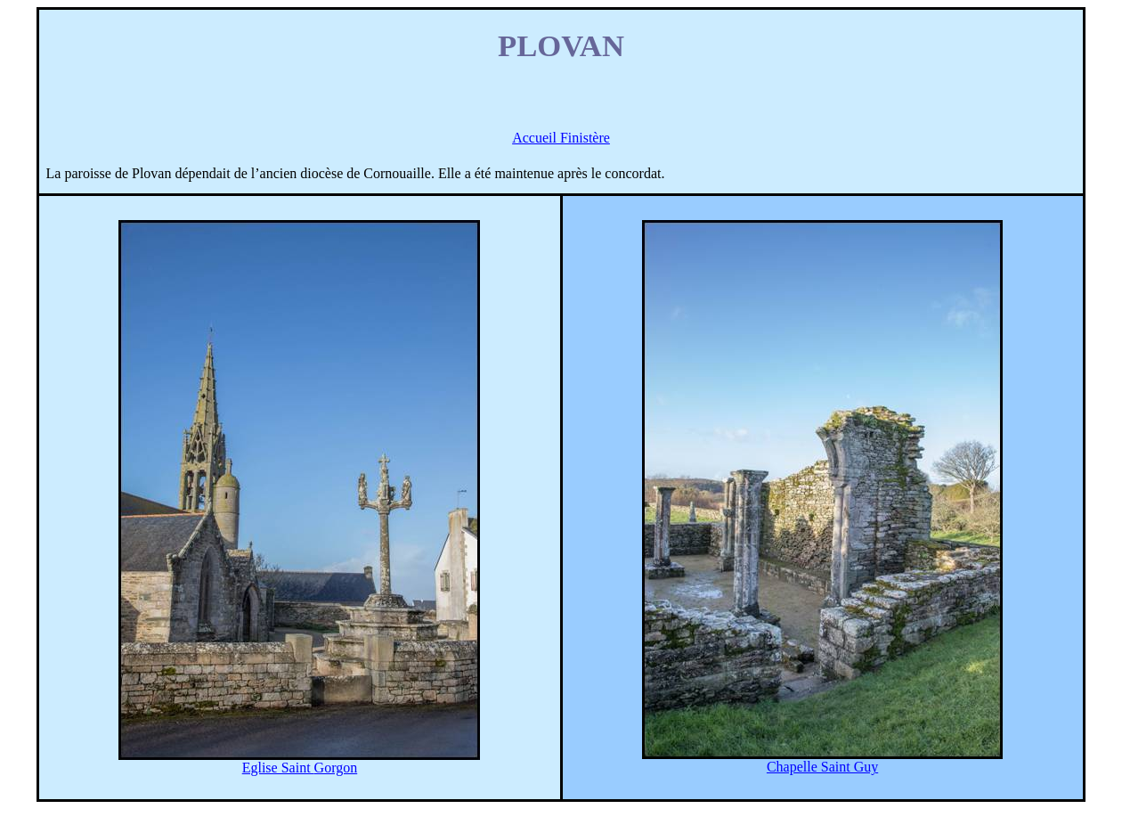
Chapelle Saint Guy (822, 766)
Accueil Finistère (561, 137)
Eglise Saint (299, 767)
